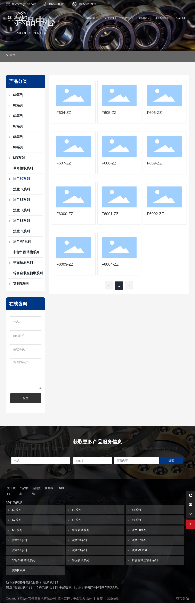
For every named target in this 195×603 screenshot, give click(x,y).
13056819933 (87, 4)
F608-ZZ (109, 163)
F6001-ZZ (110, 214)
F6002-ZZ (155, 214)
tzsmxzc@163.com (24, 4)
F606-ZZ (154, 112)
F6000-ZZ (64, 214)
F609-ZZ (154, 163)
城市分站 (182, 598)
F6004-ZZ (110, 264)
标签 (100, 598)
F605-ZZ (109, 112)
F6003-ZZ (64, 264)
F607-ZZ (63, 163)
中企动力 (79, 598)
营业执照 (113, 598)
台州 (89, 598)
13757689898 (57, 4)
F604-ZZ (63, 112)
